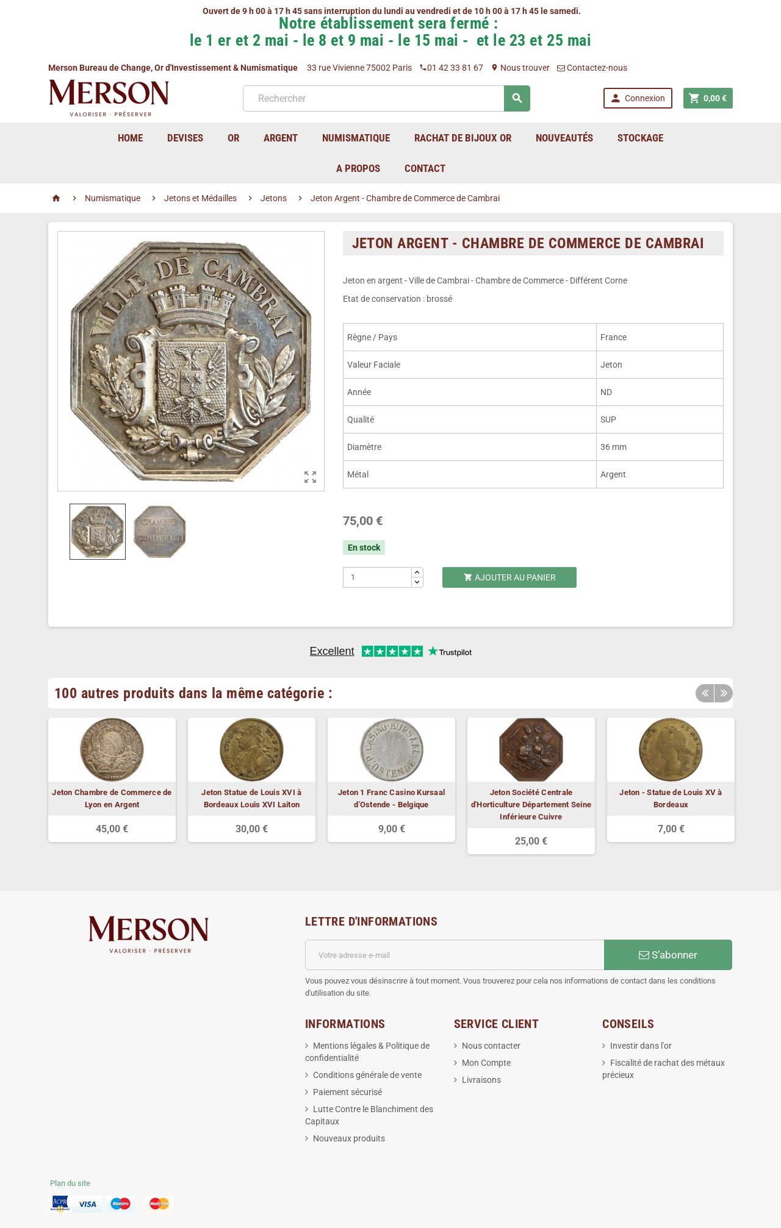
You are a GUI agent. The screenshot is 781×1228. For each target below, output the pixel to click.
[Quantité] (377, 577)
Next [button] (723, 693)
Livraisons (481, 1080)
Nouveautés (564, 138)
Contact (425, 168)
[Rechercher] (386, 98)
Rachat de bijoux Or (462, 138)
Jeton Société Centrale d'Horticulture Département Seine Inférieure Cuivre (531, 804)
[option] (112, 780)
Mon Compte (486, 1063)
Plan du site (70, 1183)
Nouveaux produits (349, 1138)
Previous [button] (705, 693)
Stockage (640, 138)
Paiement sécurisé (347, 1092)
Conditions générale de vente (367, 1075)
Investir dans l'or (641, 1046)
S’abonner (668, 955)
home (130, 138)
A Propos (358, 168)
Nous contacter (491, 1046)
